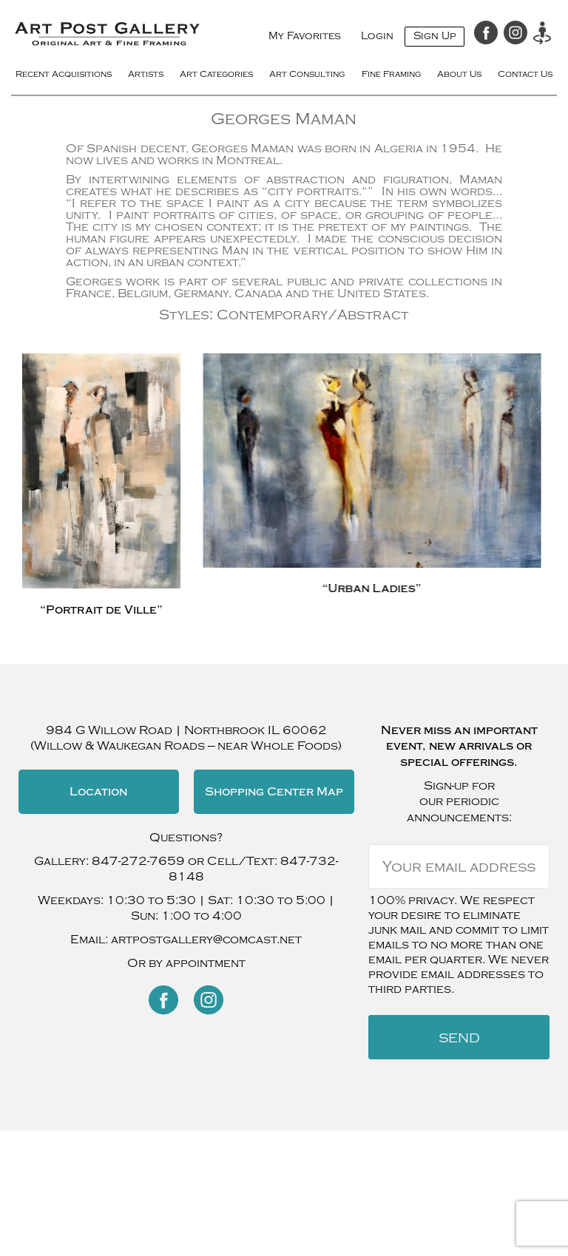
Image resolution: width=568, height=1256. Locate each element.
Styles (184, 315)
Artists (147, 74)
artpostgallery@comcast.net (206, 939)
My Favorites (304, 36)
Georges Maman (283, 119)
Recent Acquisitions (65, 74)
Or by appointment (186, 963)
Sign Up (434, 36)
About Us (459, 74)
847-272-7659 (138, 861)
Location (98, 791)
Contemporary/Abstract (312, 315)
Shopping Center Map (274, 791)
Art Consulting (308, 74)
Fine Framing (393, 74)
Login (377, 36)
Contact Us (525, 74)
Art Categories (217, 74)
